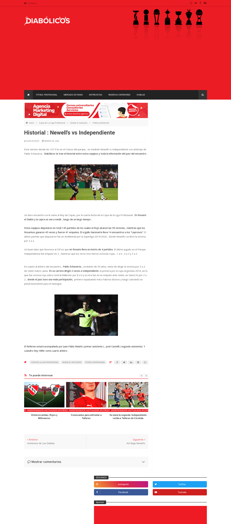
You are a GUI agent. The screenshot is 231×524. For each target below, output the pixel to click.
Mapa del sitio (96, 491)
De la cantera (165, 319)
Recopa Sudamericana (167, 440)
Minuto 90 (163, 382)
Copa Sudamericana (166, 429)
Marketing (163, 371)
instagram (170, 113)
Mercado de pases (73, 95)
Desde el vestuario (79, 123)
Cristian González (45, 519)
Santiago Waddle (64, 519)
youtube (196, 121)
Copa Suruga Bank (189, 429)
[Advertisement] (115, 66)
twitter (197, 113)
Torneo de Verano (190, 440)
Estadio (162, 345)
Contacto (30, 3)
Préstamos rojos (167, 387)
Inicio (31, 123)
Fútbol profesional (46, 95)
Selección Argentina (168, 408)
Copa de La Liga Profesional (52, 123)
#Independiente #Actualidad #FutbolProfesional (53, 410)
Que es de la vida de (169, 392)
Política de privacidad (99, 497)
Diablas (141, 95)
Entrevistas (95, 95)
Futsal (162, 351)
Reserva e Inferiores (119, 95)
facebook (170, 121)
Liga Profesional (195, 434)
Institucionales (166, 366)
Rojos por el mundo (168, 403)
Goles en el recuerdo (169, 361)
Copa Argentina (164, 423)
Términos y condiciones (101, 503)
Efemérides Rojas (167, 335)
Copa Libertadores (184, 423)
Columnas (164, 314)
